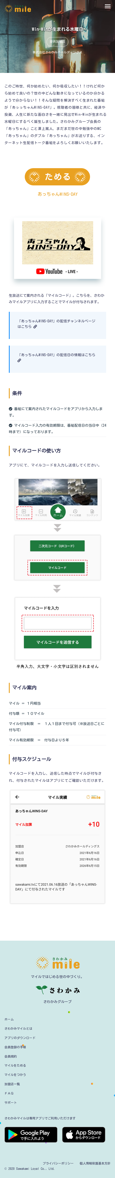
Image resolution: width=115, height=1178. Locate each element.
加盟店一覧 (12, 1084)
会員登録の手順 (15, 1047)
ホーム (9, 1019)
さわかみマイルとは (18, 1028)
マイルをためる (15, 1065)
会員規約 (10, 1056)
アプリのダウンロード (19, 1037)
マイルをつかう (15, 1074)
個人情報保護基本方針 (95, 1163)
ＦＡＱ (9, 1093)
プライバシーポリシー (58, 1163)
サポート (10, 1102)
